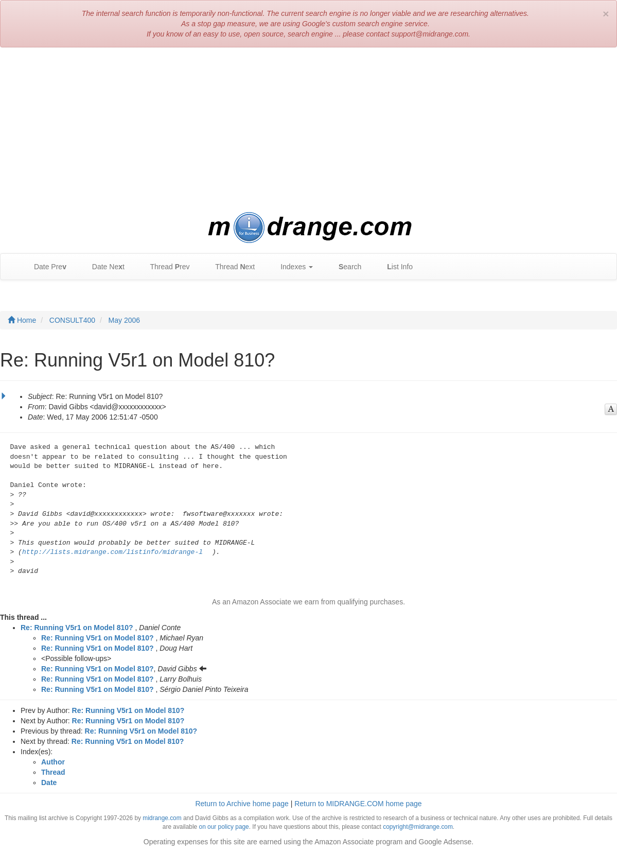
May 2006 (124, 320)
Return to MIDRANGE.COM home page (357, 803)
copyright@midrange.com (418, 826)
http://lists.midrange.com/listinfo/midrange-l (112, 552)
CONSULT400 (72, 320)
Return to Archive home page (241, 803)
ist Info (395, 267)
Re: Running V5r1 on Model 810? (77, 627)
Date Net (103, 267)
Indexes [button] (291, 267)
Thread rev (165, 267)
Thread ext (230, 267)
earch (344, 267)
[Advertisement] (308, 130)
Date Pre (45, 267)
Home (22, 320)
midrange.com (162, 818)
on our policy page (224, 826)
